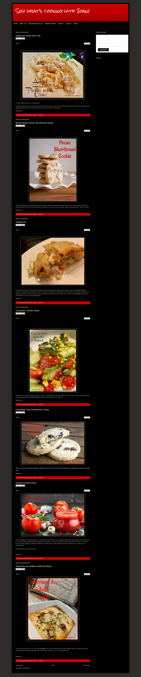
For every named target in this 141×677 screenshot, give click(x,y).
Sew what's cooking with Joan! (53, 11)
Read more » (19, 111)
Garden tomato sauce (26, 483)
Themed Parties (50, 23)
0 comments (40, 214)
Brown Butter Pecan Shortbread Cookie (34, 123)
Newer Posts (19, 665)
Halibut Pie (21, 222)
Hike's (76, 23)
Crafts (68, 23)
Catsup (54, 543)
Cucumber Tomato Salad (27, 310)
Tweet (17, 43)
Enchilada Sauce (20, 545)
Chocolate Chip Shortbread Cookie (32, 409)
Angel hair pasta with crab (28, 35)
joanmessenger (28, 115)
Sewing (60, 23)
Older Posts (86, 665)
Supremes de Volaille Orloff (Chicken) (34, 566)
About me (23, 23)
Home (16, 23)
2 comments (40, 302)
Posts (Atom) (26, 668)
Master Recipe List (36, 23)
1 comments (40, 115)
